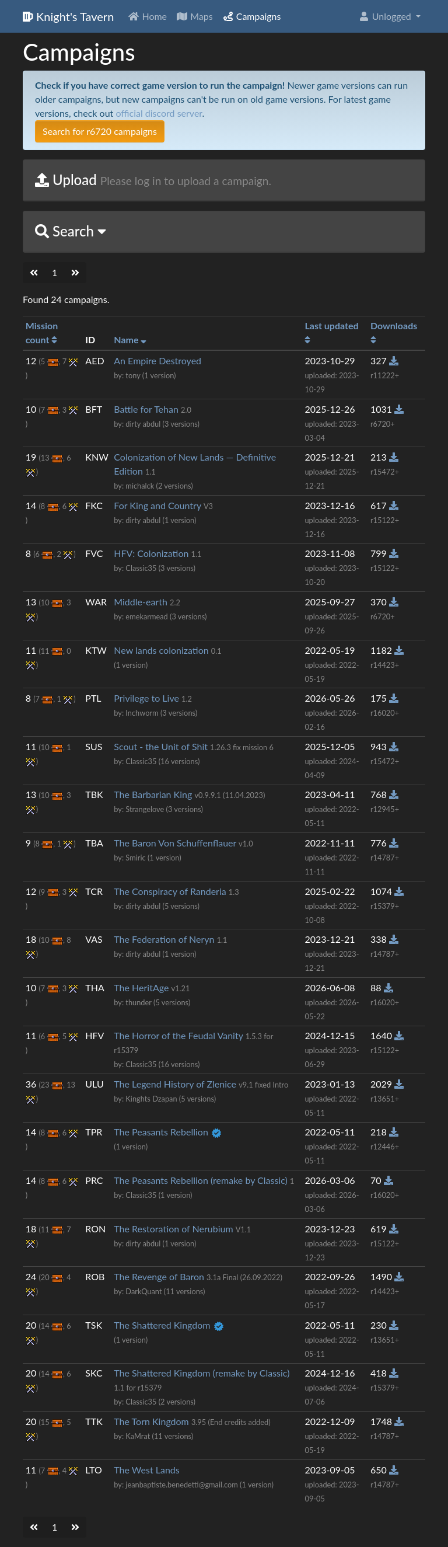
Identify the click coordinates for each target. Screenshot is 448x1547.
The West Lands (146, 1469)
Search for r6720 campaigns (100, 131)
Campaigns (251, 16)
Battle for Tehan (146, 408)
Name (130, 339)
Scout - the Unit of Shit (161, 746)
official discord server (159, 113)
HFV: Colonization (151, 553)
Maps (194, 16)
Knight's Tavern (68, 16)
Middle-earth (140, 601)
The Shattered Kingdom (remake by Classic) (201, 1372)
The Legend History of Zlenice (175, 1083)
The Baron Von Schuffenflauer (175, 842)
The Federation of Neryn (164, 939)
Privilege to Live (146, 697)
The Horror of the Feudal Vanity (178, 1035)
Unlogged (386, 16)
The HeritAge (141, 987)
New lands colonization (161, 650)
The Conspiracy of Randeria (170, 891)
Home (147, 16)
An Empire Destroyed (157, 360)
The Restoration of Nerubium (173, 1228)
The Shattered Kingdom (162, 1324)
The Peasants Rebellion (161, 1131)
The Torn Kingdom (151, 1421)
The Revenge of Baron (159, 1276)
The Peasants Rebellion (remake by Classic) (201, 1180)
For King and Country (157, 505)
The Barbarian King (153, 794)
